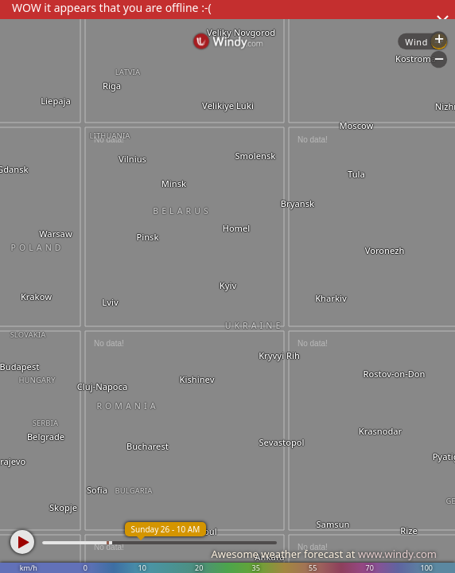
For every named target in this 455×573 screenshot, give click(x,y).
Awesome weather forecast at (324, 554)
